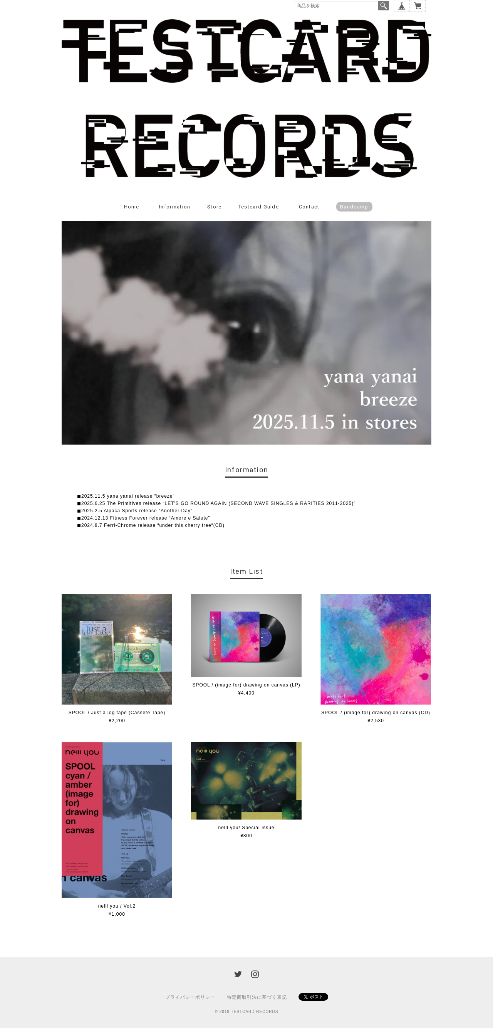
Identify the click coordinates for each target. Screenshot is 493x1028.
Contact (309, 207)
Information (174, 207)
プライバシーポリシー (190, 997)
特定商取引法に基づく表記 (257, 997)
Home (131, 207)
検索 (383, 5)
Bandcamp (354, 207)
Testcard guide (258, 207)
